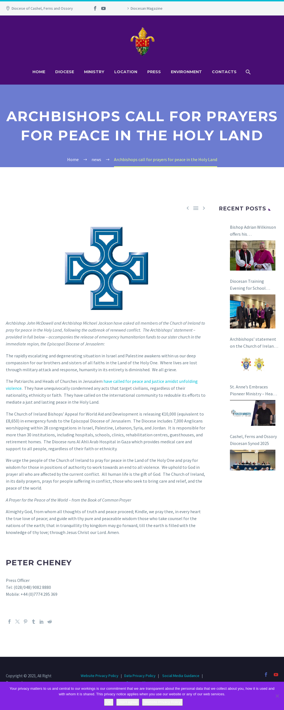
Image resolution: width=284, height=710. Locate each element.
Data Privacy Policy (140, 675)
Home (38, 71)
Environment (186, 71)
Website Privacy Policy (100, 675)
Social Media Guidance (180, 675)
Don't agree (127, 702)
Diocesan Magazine (147, 8)
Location (125, 71)
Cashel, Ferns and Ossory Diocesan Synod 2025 (253, 440)
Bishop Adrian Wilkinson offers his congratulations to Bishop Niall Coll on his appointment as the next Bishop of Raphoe (254, 231)
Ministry (94, 71)
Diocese (64, 71)
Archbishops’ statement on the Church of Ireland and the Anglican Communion (253, 343)
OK (108, 702)
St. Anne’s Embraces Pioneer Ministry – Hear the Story (252, 390)
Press (154, 71)
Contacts (224, 71)
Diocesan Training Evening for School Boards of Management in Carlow (252, 285)
